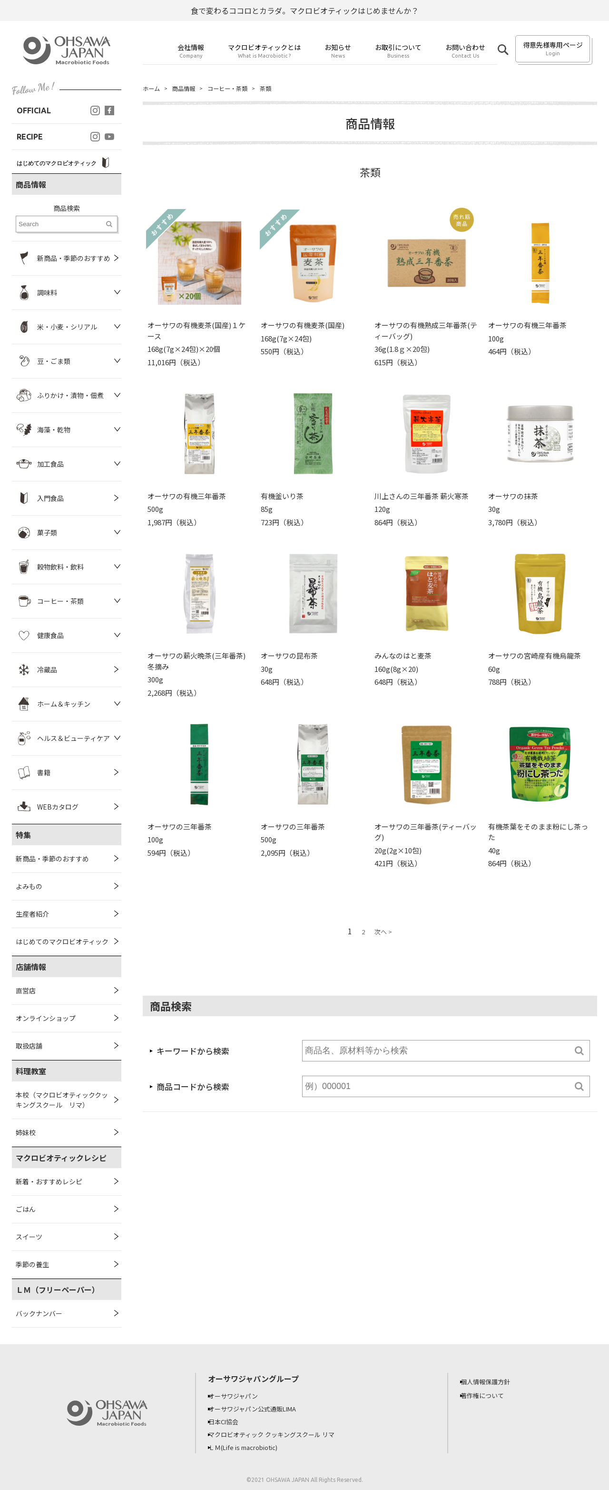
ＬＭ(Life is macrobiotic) (252, 1445)
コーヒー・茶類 (237, 88)
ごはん (26, 1209)
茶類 (279, 88)
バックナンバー (39, 1313)
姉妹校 (26, 1132)
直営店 (26, 990)
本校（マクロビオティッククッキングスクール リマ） (62, 1100)
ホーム (153, 88)
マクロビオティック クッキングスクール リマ (281, 1433)
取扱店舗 (29, 1045)
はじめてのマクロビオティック (62, 941)
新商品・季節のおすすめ (52, 858)
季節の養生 (32, 1264)
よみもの (29, 886)
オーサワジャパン (240, 1395)
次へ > (383, 932)
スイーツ (29, 1236)
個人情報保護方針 (492, 1381)
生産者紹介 (32, 914)
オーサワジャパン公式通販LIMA (261, 1408)
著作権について (489, 1395)
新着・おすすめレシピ (49, 1181)
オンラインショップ (46, 1018)
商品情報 (188, 88)
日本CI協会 (230, 1420)
